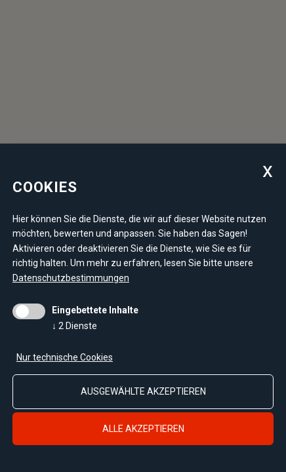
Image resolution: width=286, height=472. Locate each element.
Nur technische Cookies (64, 357)
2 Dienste (74, 326)
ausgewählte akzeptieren (143, 391)
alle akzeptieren (143, 428)
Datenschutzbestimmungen (70, 278)
